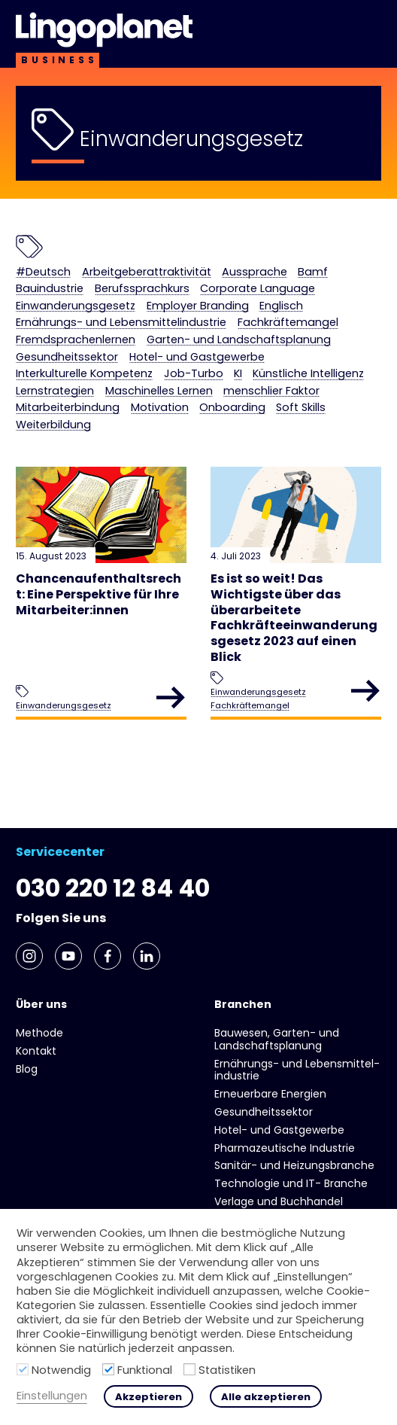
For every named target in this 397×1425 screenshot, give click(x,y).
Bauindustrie (49, 288)
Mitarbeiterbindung (68, 407)
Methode (39, 1032)
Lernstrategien (55, 391)
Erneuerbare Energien (270, 1093)
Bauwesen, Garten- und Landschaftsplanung (276, 1039)
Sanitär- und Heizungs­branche (294, 1165)
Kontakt (36, 1050)
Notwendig (61, 1370)
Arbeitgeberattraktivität (146, 272)
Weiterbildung (53, 425)
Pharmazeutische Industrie (284, 1148)
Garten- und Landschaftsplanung (239, 340)
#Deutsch (43, 272)
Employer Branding (198, 306)
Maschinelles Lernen (159, 391)
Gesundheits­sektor (67, 357)
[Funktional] (108, 1369)
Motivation (160, 407)
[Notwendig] (23, 1369)
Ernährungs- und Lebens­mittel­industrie (121, 322)
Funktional (144, 1370)
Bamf (313, 272)
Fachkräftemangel (288, 322)
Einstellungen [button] (52, 1396)
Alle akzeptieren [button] (266, 1397)
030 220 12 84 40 (113, 888)
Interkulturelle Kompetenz (84, 373)
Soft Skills (301, 407)
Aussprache (254, 272)
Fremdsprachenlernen (75, 340)
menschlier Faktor (271, 391)
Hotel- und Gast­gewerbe (197, 357)
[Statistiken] (189, 1369)
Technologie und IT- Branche (291, 1183)
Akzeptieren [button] (148, 1397)
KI (238, 373)
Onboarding (232, 407)
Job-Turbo (193, 373)
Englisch (281, 306)
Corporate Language (257, 288)
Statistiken (227, 1370)
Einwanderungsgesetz (75, 306)
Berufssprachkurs (142, 288)
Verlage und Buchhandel (278, 1201)
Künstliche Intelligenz (308, 373)
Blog (27, 1068)
